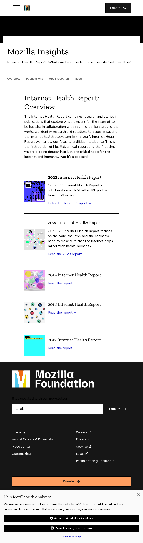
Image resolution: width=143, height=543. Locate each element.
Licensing (19, 432)
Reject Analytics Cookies (73, 529)
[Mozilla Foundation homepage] (27, 8)
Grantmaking (21, 453)
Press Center (21, 446)
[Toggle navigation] (16, 7)
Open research (59, 78)
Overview (13, 78)
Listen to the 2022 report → (70, 203)
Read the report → (62, 283)
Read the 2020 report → (67, 254)
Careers (81, 432)
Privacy (81, 439)
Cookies (82, 446)
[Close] (138, 496)
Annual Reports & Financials (32, 439)
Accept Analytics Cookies (73, 519)
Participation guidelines (93, 461)
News (78, 78)
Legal (80, 453)
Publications (34, 78)
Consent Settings (71, 537)
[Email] (57, 409)
